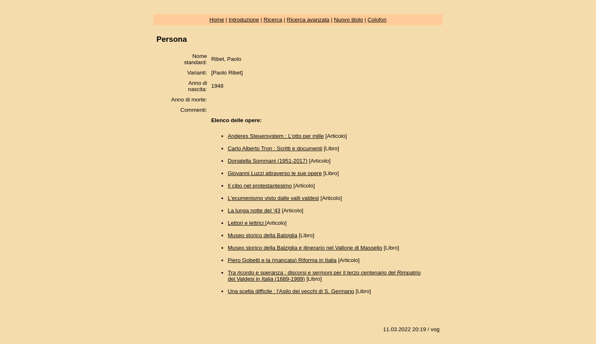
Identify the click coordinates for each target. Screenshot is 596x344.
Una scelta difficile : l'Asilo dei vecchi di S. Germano (291, 291)
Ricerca (273, 20)
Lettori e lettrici (246, 223)
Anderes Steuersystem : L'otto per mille (276, 136)
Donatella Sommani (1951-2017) (268, 161)
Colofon (377, 20)
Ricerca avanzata (308, 20)
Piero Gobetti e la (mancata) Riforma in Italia (282, 260)
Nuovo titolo (348, 20)
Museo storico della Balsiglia (262, 235)
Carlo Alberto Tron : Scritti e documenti (275, 148)
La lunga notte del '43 (254, 210)
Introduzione (244, 20)
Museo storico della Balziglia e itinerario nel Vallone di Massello (305, 248)
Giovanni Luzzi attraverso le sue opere (275, 173)
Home (216, 20)
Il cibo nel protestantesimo (260, 186)
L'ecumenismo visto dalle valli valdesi (273, 198)
